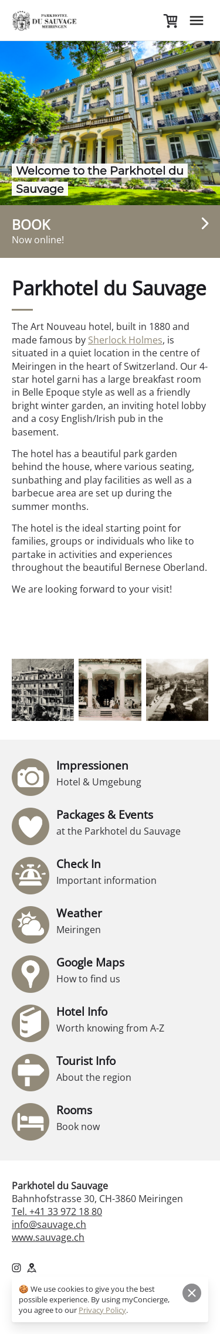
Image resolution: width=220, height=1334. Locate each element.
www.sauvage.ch (48, 1237)
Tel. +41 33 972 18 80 (57, 1211)
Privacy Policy (102, 1310)
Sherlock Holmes (125, 340)
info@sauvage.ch (49, 1224)
